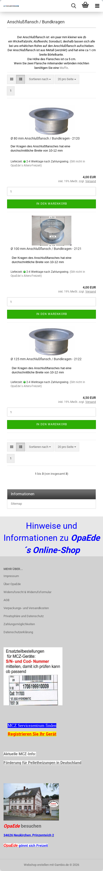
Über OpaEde (12, 584)
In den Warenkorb (51, 203)
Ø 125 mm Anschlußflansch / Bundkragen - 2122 (46, 359)
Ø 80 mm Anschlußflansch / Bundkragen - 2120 (45, 138)
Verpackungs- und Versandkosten (26, 608)
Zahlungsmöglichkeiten (19, 624)
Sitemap (16, 503)
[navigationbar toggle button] (97, 6)
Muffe (64, 68)
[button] (11, 79)
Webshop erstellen (36, 865)
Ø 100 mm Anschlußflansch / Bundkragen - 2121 (46, 249)
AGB (6, 600)
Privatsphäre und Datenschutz (24, 616)
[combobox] (40, 79)
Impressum (11, 576)
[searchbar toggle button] (73, 6)
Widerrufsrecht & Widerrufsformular (27, 592)
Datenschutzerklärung (18, 632)
